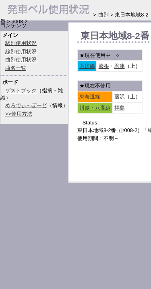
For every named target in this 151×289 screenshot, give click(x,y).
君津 (119, 66)
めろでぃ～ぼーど (26, 105)
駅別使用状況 (21, 43)
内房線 (87, 66)
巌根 (104, 66)
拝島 (119, 108)
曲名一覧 (15, 68)
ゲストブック (21, 91)
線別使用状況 (21, 52)
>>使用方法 (18, 114)
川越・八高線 (95, 108)
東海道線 (89, 97)
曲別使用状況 (21, 60)
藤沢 (119, 97)
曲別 (103, 15)
